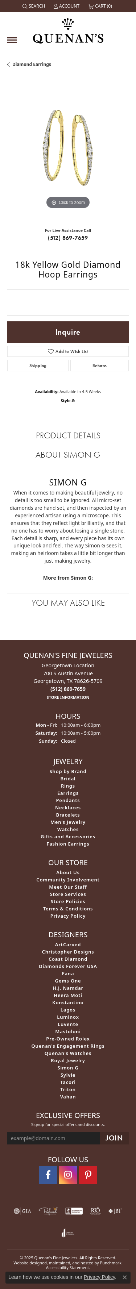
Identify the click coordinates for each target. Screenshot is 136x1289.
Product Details (68, 435)
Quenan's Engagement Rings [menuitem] (68, 1045)
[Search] (34, 6)
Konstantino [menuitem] (67, 1002)
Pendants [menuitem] (68, 800)
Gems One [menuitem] (68, 980)
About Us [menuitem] (67, 872)
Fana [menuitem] (68, 973)
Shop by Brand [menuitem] (68, 771)
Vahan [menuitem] (68, 1096)
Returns (99, 365)
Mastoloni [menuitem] (68, 1031)
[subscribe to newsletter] (114, 1138)
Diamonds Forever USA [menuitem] (68, 966)
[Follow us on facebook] (48, 1175)
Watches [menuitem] (68, 829)
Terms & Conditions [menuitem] (68, 908)
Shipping (38, 365)
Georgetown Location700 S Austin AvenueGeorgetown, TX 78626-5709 (67, 681)
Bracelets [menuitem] (68, 814)
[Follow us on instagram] (68, 1175)
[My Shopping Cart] (101, 6)
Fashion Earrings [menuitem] (67, 843)
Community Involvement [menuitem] (67, 879)
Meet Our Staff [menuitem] (68, 886)
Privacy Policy (99, 1277)
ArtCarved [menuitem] (68, 944)
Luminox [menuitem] (68, 1016)
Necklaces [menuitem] (68, 807)
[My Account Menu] (67, 6)
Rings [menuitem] (68, 785)
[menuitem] (22, 1211)
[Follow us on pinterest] (88, 1175)
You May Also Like (68, 602)
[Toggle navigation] (12, 40)
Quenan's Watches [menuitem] (68, 1053)
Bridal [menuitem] (67, 778)
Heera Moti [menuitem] (68, 995)
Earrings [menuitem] (68, 792)
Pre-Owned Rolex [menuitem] (68, 1038)
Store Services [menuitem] (68, 893)
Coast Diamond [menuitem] (68, 958)
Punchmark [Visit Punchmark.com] (110, 1262)
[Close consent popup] (125, 1277)
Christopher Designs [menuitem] (68, 951)
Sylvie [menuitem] (68, 1074)
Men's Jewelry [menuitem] (68, 821)
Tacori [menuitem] (68, 1082)
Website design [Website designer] (27, 1262)
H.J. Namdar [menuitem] (68, 987)
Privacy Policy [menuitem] (68, 915)
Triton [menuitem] (67, 1089)
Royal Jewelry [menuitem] (68, 1060)
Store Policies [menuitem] (68, 901)
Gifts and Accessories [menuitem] (68, 836)
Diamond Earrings (31, 64)
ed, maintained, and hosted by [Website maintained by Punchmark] (71, 1262)
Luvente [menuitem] (68, 1024)
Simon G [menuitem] (67, 1067)
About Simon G (68, 454)
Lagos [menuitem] (68, 1009)
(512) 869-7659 (68, 238)
